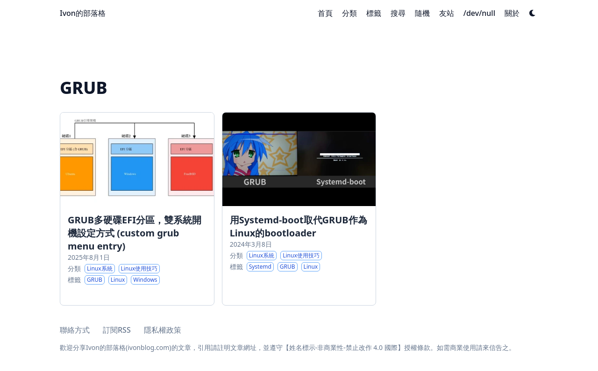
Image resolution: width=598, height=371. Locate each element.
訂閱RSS (117, 330)
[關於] (512, 13)
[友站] (446, 13)
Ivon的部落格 (83, 13)
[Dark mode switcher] (532, 13)
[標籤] (373, 13)
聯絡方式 (75, 330)
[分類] (349, 13)
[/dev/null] (479, 13)
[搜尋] (398, 13)
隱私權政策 (162, 330)
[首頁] (325, 13)
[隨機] (422, 13)
